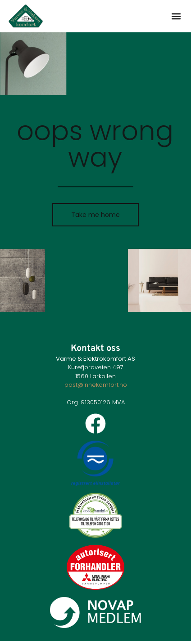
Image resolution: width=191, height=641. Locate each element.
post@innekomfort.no (95, 384)
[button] (175, 16)
